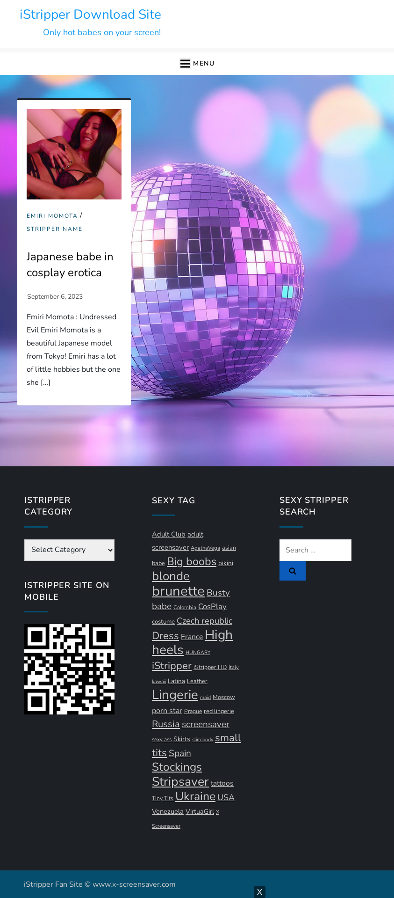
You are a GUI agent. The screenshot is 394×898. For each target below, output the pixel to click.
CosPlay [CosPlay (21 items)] (212, 606)
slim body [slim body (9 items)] (202, 739)
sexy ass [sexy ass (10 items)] (162, 739)
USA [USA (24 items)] (226, 797)
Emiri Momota (52, 216)
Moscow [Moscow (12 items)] (224, 697)
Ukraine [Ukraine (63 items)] (195, 796)
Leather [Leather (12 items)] (197, 681)
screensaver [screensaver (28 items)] (205, 724)
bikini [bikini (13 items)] (225, 563)
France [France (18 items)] (192, 637)
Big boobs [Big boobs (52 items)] (191, 561)
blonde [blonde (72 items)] (171, 576)
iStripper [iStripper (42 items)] (172, 666)
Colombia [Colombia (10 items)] (184, 607)
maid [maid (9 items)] (205, 697)
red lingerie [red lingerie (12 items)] (219, 711)
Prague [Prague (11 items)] (193, 711)
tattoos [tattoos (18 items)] (222, 783)
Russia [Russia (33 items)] (166, 724)
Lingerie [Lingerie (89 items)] (175, 695)
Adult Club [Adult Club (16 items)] (169, 534)
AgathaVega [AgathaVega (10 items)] (205, 548)
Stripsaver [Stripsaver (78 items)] (180, 781)
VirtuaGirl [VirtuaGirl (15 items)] (200, 811)
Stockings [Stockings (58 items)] (177, 767)
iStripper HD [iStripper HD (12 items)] (210, 667)
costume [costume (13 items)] (163, 622)
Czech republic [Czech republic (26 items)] (204, 620)
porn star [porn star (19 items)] (167, 711)
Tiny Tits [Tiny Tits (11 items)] (162, 798)
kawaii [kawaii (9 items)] (159, 681)
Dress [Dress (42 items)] (165, 636)
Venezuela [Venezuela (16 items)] (168, 811)
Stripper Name (55, 229)
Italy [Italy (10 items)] (234, 667)
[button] (197, 63)
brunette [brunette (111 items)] (178, 590)
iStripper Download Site (90, 14)
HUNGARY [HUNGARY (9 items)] (198, 652)
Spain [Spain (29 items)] (180, 753)
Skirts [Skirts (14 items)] (181, 739)
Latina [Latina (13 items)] (176, 681)
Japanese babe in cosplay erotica (70, 264)
